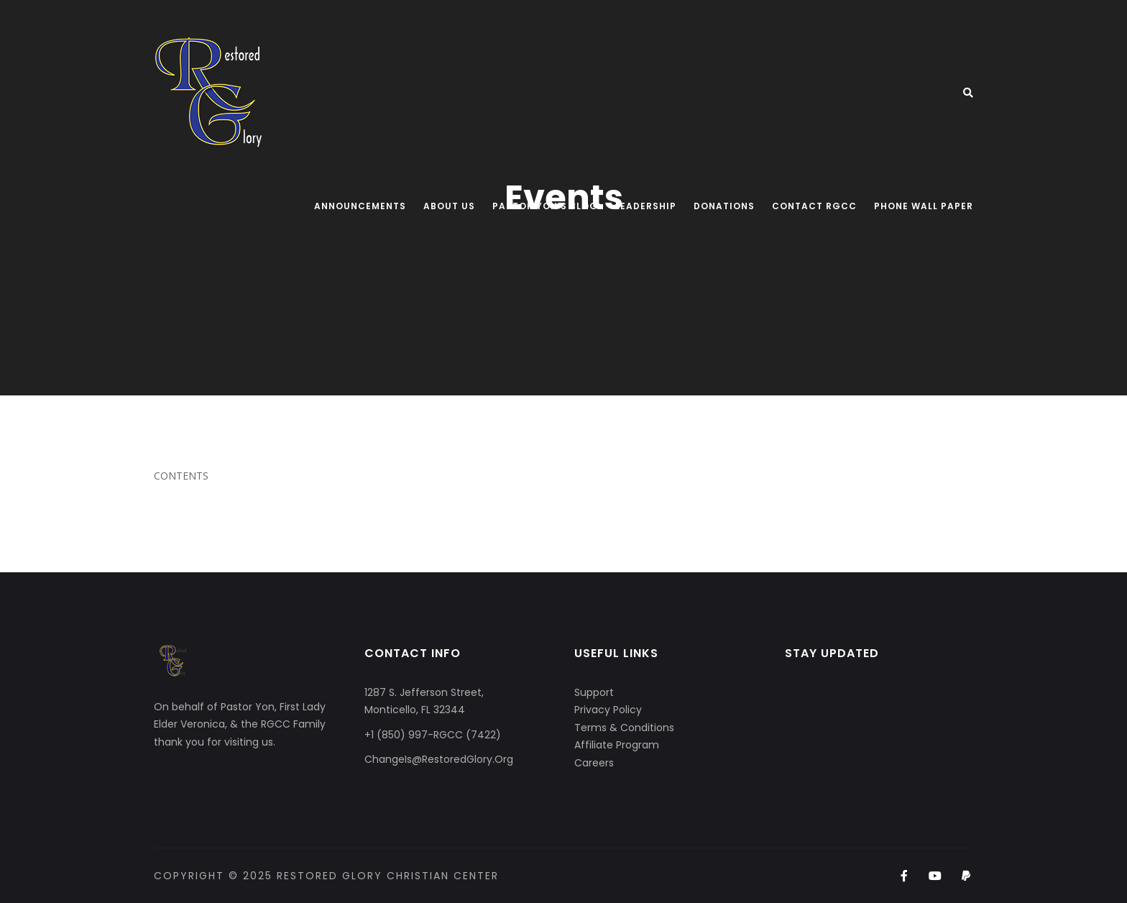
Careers (594, 763)
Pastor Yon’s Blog (545, 206)
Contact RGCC (814, 206)
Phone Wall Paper (923, 206)
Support (594, 692)
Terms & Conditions (624, 727)
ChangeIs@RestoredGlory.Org (438, 759)
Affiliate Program (616, 745)
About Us (449, 206)
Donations (724, 206)
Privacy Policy (608, 709)
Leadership (645, 206)
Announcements (360, 206)
